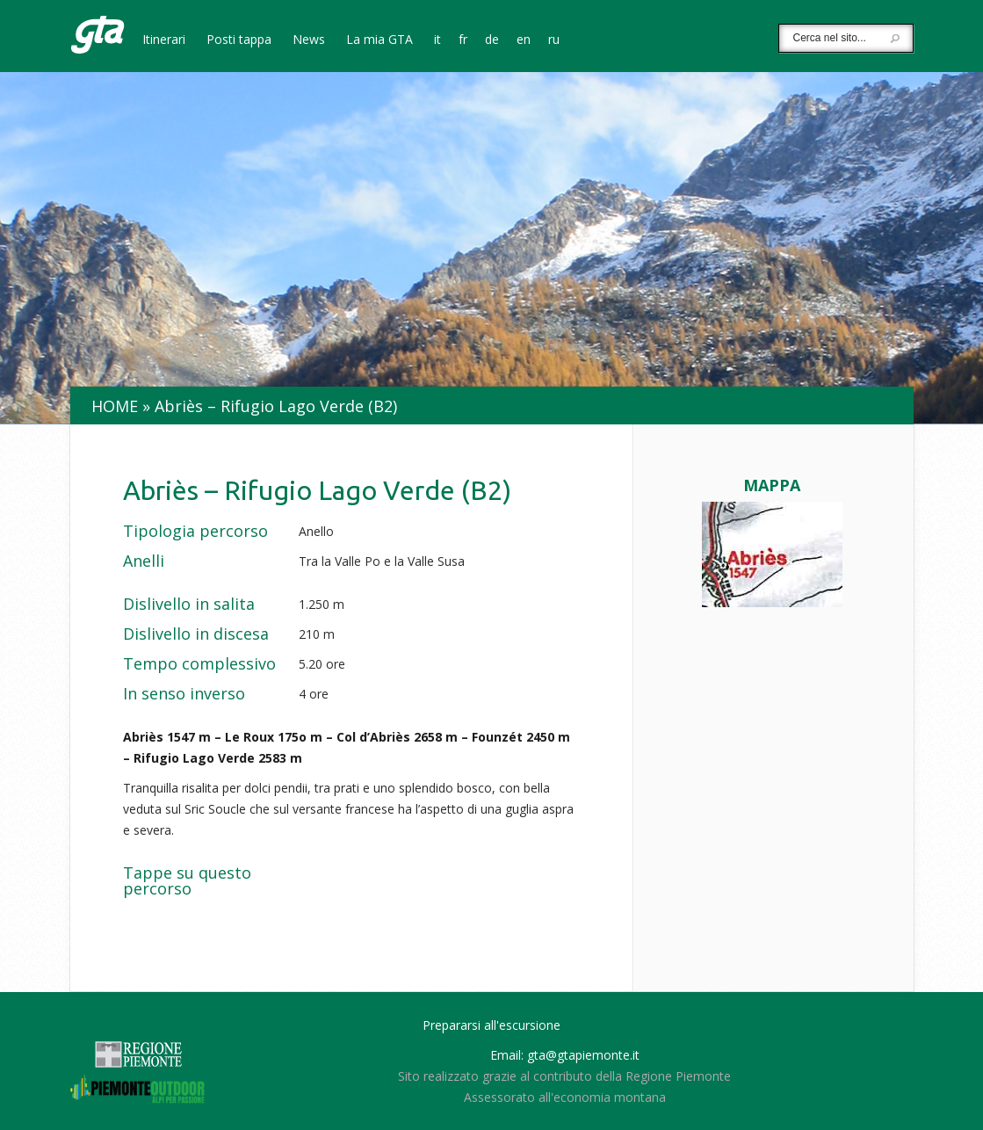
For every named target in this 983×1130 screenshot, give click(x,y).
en (524, 40)
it (437, 40)
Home (114, 406)
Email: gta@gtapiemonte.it (565, 1055)
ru (554, 40)
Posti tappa (238, 40)
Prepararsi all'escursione (491, 1025)
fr (463, 40)
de (492, 40)
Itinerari (163, 40)
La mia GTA (379, 40)
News (309, 40)
